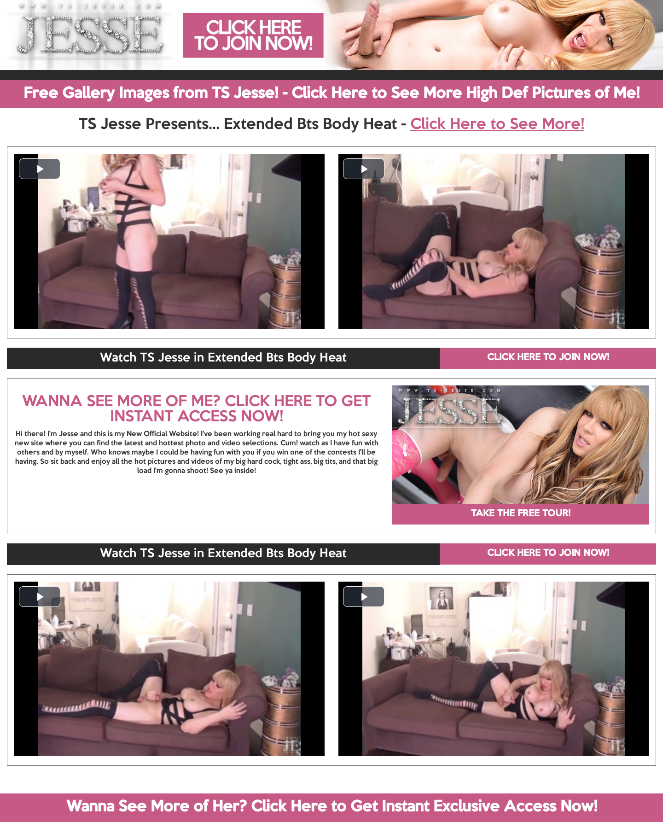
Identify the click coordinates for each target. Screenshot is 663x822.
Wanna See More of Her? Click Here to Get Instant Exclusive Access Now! (331, 807)
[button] (39, 168)
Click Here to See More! (497, 125)
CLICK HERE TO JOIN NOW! (548, 358)
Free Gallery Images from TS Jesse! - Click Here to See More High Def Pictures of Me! (331, 94)
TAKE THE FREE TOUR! (520, 514)
